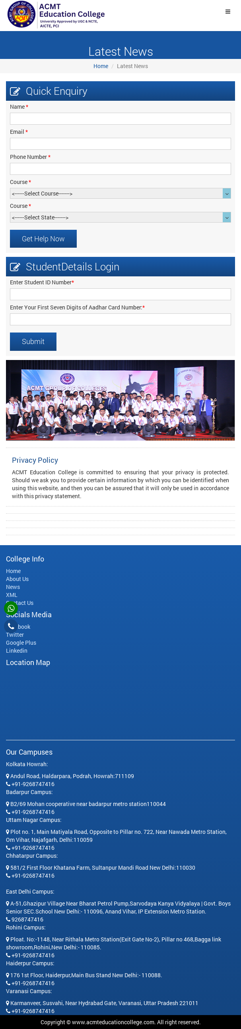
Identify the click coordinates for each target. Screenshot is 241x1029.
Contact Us (19, 602)
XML (11, 595)
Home (100, 66)
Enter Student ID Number (42, 282)
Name (19, 106)
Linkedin (16, 650)
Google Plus (21, 642)
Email (19, 131)
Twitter (15, 634)
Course (20, 182)
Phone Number (30, 156)
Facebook (18, 626)
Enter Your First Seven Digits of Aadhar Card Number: (77, 307)
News (13, 587)
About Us (17, 579)
